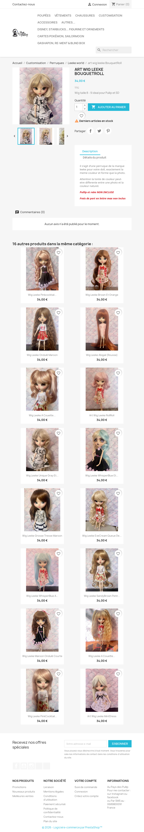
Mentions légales (54, 791)
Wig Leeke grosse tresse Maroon (42, 535)
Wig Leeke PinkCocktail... (42, 716)
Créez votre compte (87, 796)
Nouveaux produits (23, 791)
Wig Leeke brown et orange (101, 294)
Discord (46, 766)
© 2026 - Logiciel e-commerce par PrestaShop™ (72, 827)
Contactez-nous (23, 4)
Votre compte (86, 781)
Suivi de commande (86, 787)
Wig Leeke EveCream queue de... (102, 535)
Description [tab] (90, 151)
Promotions (19, 787)
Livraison (49, 787)
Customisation (110, 15)
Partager (90, 130)
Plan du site (50, 821)
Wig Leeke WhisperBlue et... (101, 475)
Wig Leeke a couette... (42, 415)
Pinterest (108, 130)
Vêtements (63, 15)
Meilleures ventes (22, 796)
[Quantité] (79, 107)
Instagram (31, 766)
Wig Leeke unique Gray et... (42, 475)
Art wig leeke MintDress (101, 716)
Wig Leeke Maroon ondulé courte (42, 656)
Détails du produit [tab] (94, 157)
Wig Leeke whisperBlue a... (42, 595)
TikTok (39, 766)
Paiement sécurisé (55, 804)
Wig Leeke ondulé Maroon (42, 355)
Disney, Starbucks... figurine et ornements (70, 29)
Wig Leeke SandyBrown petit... (102, 595)
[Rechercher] (114, 50)
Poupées (44, 15)
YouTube (23, 766)
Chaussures (85, 15)
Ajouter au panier (109, 107)
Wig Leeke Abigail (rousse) (102, 355)
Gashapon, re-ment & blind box (61, 43)
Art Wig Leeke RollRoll (101, 415)
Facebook (16, 766)
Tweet (99, 130)
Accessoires (47, 22)
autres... (68, 22)
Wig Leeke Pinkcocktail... (42, 294)
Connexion (81, 791)
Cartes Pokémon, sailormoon (60, 36)
